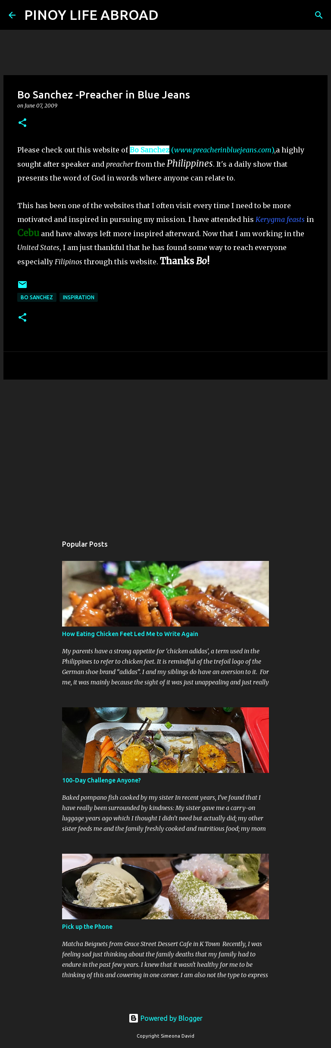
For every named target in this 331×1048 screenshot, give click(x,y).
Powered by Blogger (165, 1018)
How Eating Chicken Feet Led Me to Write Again (130, 633)
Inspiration (78, 297)
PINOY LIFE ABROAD (91, 14)
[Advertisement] (165, 453)
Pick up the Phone (87, 926)
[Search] (171, 15)
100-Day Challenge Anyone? (101, 780)
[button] (22, 123)
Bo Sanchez (149, 150)
